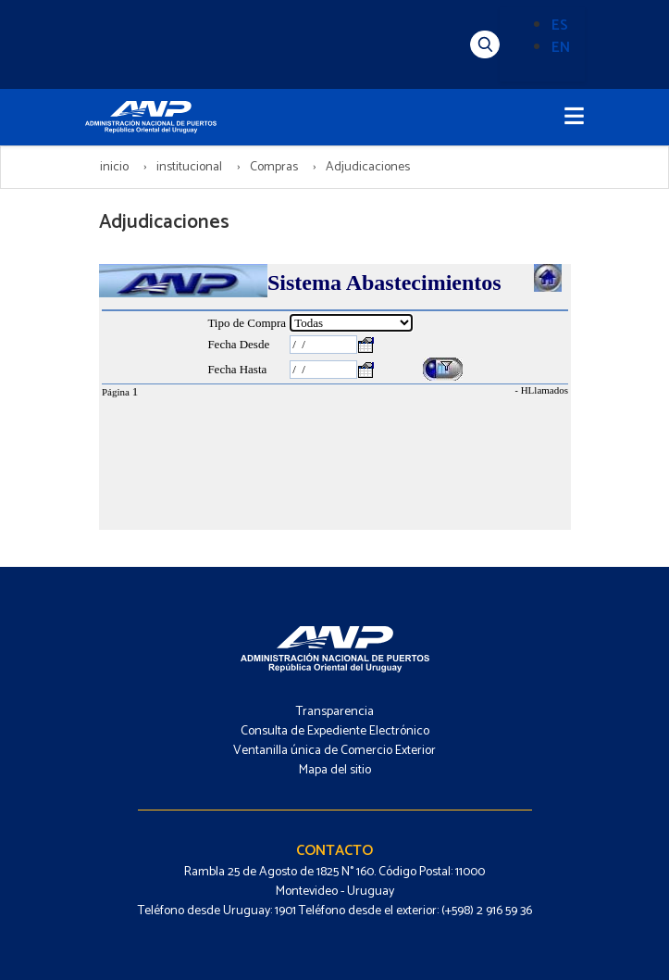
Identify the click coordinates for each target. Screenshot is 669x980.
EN (560, 47)
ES (559, 25)
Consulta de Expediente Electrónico (335, 731)
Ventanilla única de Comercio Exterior (334, 750)
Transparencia (335, 711)
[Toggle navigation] (574, 117)
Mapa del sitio (335, 770)
